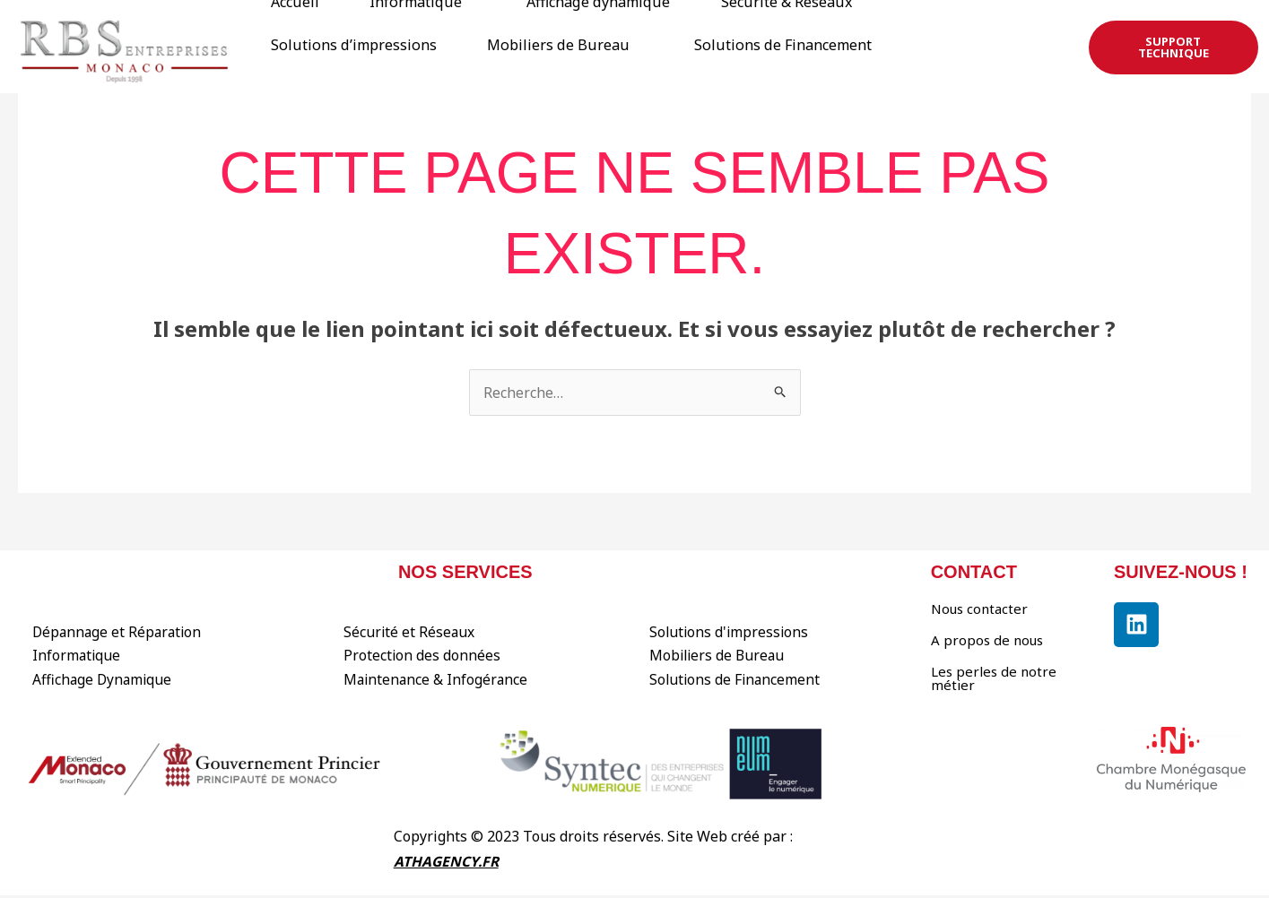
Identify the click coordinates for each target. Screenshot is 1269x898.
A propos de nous (987, 640)
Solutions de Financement (330, 51)
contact (974, 572)
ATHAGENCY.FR (447, 863)
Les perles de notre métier (993, 678)
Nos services (465, 572)
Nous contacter (979, 608)
